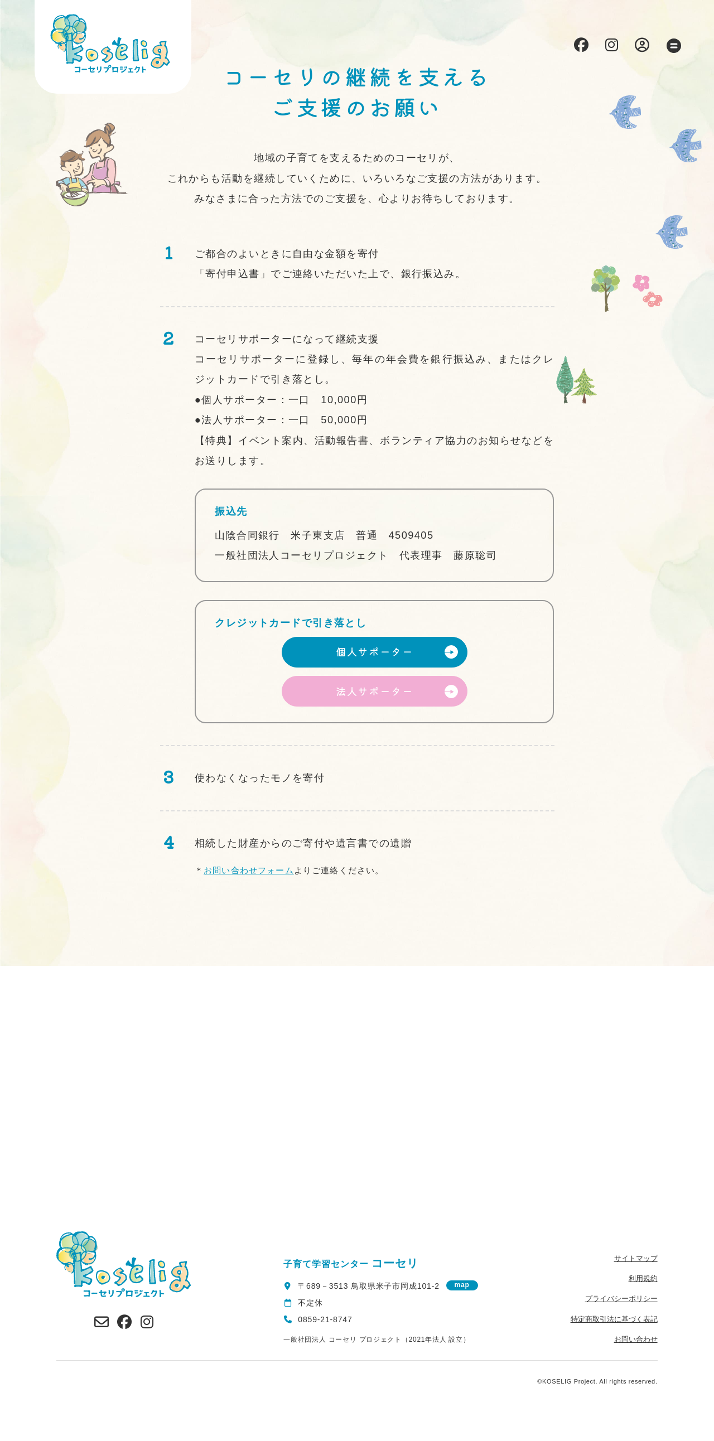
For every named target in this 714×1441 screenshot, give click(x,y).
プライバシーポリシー (621, 1298)
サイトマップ (636, 1258)
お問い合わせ (636, 1339)
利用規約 (643, 1278)
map (462, 1285)
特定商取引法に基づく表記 (614, 1319)
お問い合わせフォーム (249, 870)
